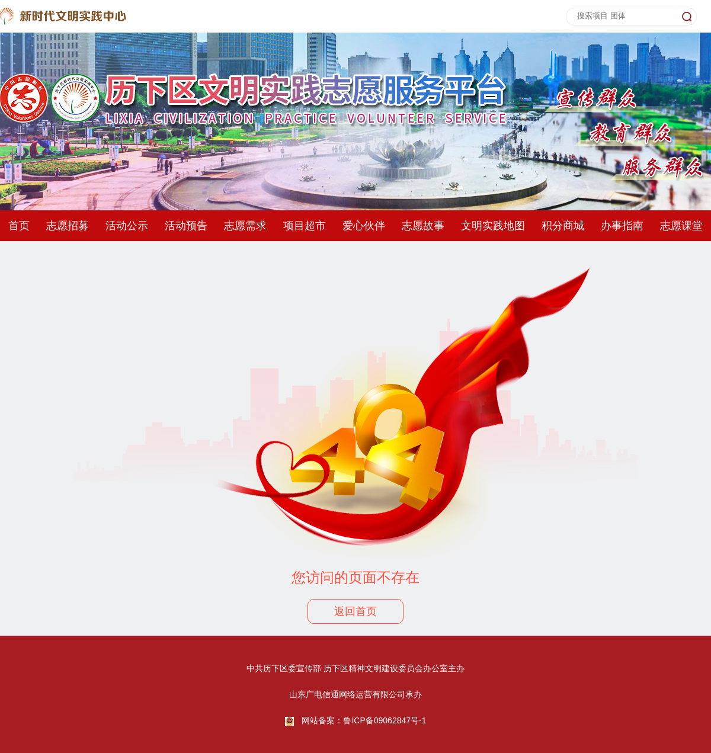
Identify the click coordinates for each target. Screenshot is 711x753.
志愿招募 (67, 226)
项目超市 (304, 226)
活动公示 (126, 226)
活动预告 (186, 226)
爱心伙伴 (363, 226)
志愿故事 (423, 226)
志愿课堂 (681, 226)
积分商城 (563, 226)
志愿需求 (245, 226)
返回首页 (355, 611)
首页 (19, 226)
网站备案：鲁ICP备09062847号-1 (364, 720)
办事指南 (622, 226)
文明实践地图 (493, 226)
